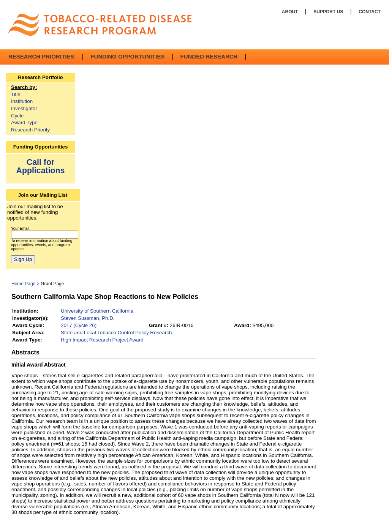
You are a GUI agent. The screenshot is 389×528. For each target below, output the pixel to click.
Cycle (17, 116)
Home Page (23, 283)
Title (16, 94)
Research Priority (30, 130)
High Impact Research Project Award (102, 340)
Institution (22, 101)
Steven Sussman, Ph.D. (88, 318)
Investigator (24, 108)
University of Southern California (97, 311)
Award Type (24, 122)
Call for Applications (40, 166)
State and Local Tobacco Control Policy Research (116, 332)
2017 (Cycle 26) (78, 325)
